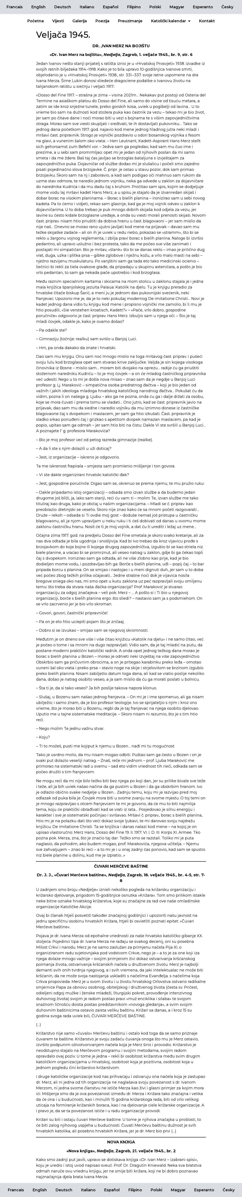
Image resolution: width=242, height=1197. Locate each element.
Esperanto (203, 7)
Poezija (102, 21)
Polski (155, 7)
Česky (227, 7)
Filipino (134, 7)
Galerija (79, 21)
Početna (35, 21)
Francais (14, 7)
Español (110, 7)
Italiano (87, 7)
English (38, 7)
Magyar (176, 7)
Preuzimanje (130, 21)
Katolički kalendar (170, 21)
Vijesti (58, 21)
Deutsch (62, 7)
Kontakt (207, 21)
